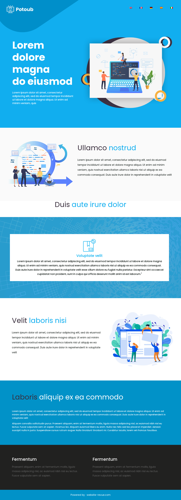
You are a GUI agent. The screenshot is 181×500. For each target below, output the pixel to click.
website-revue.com (99, 495)
